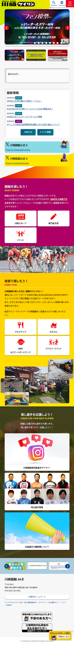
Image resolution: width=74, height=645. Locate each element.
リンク (64, 602)
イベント (20, 240)
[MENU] (70, 3)
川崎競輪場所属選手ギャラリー (37, 451)
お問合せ (9, 605)
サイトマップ (42, 602)
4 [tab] (42, 43)
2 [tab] (35, 43)
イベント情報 (45, 132)
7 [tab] (54, 43)
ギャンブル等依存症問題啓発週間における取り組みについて (33, 125)
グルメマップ (20, 332)
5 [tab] (46, 43)
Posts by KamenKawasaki (17, 163)
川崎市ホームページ (37, 597)
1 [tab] (31, 43)
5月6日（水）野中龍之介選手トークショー (24, 101)
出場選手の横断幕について (37, 530)
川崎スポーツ (20, 223)
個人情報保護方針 (30, 602)
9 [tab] (61, 43)
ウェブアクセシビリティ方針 (14, 602)
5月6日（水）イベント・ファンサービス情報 (24, 117)
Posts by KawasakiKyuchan (18, 150)
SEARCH (54, 5)
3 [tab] (39, 43)
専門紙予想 (53, 223)
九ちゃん (53, 332)
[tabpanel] (37, 27)
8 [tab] (57, 43)
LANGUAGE (62, 5)
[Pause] (65, 43)
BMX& (20, 350)
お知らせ (28, 132)
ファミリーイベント (53, 349)
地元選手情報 (37, 490)
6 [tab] (50, 43)
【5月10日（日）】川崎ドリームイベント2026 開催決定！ (30, 109)
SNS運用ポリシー (54, 602)
